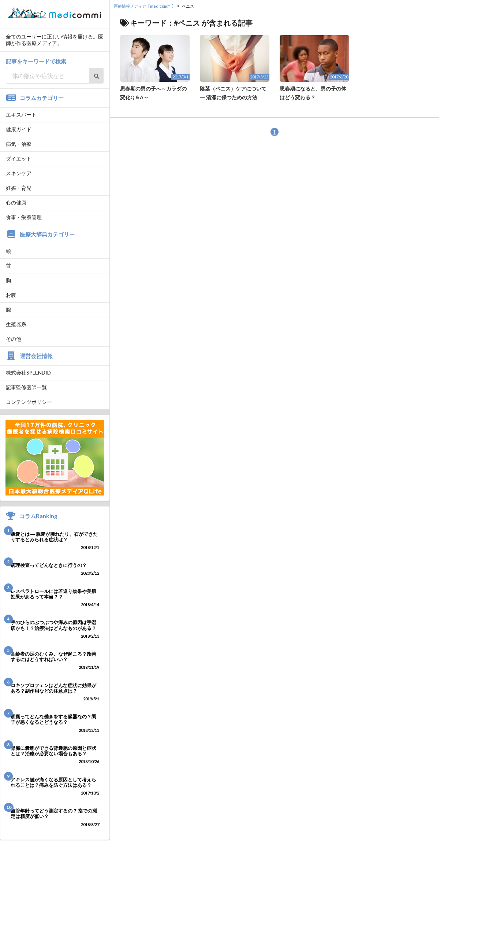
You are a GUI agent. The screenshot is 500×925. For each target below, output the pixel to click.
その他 (13, 339)
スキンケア (18, 173)
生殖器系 (16, 324)
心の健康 (16, 202)
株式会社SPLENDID (28, 372)
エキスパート (21, 114)
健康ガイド (18, 129)
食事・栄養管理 (24, 217)
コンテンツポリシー (29, 402)
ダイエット (18, 158)
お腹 (11, 295)
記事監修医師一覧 (26, 387)
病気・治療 (18, 144)
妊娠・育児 (18, 188)
